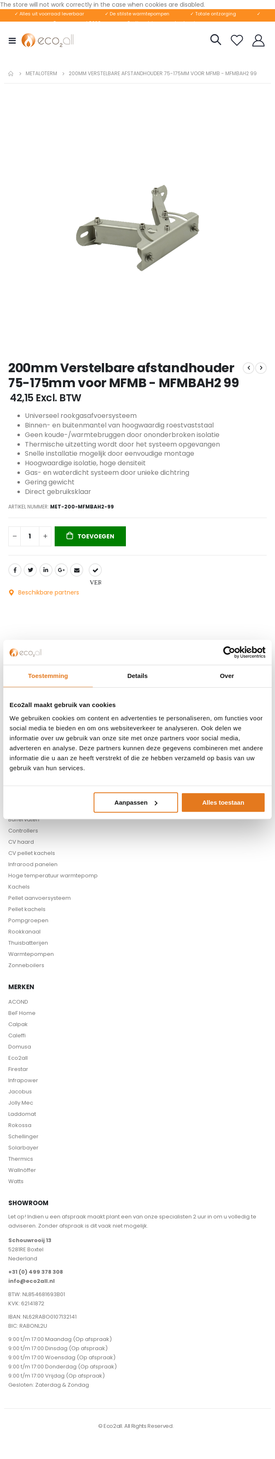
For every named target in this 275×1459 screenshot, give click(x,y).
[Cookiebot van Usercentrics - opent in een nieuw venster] (229, 652)
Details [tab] (137, 675)
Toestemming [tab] (48, 675)
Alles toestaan (223, 802)
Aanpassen (135, 802)
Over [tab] (227, 675)
